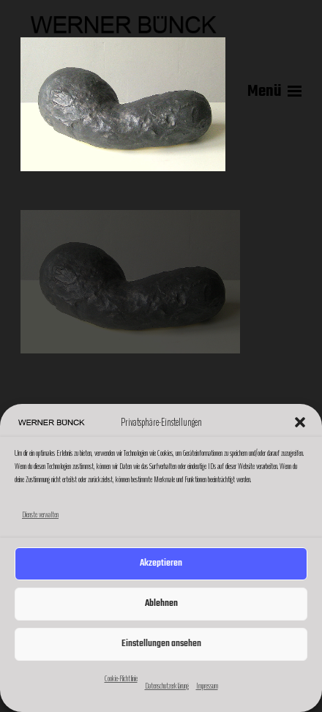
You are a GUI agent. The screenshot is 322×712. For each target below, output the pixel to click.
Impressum (207, 686)
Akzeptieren (161, 563)
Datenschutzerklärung (167, 686)
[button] (300, 422)
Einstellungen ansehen (161, 643)
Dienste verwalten (40, 514)
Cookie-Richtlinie (121, 678)
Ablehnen (161, 603)
